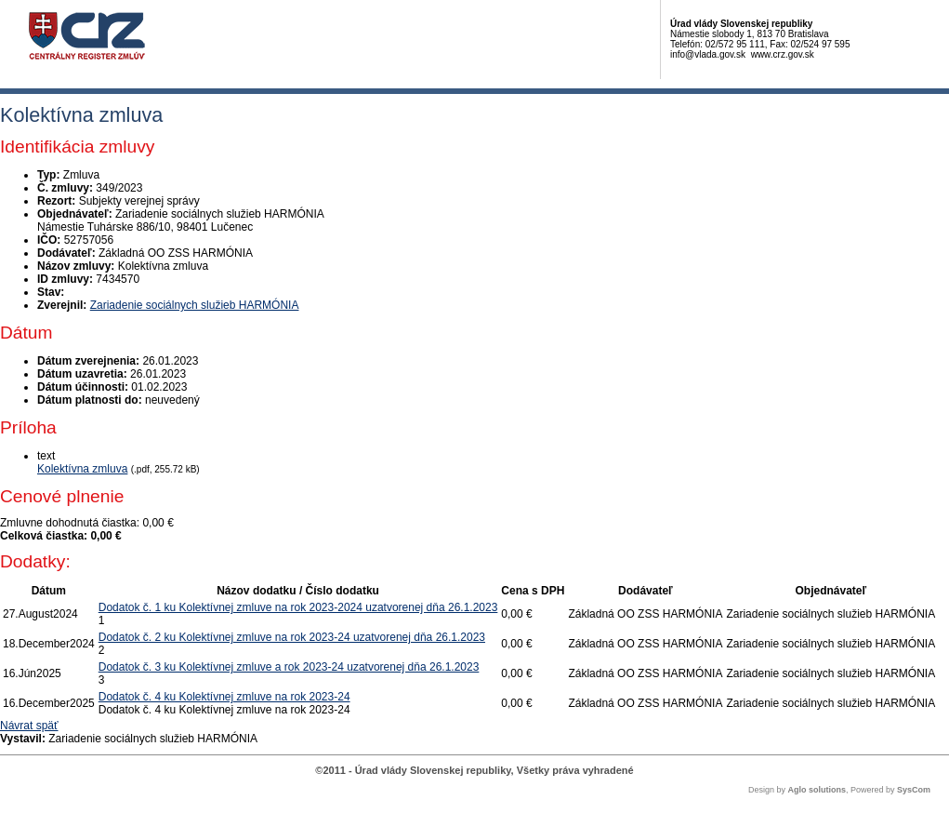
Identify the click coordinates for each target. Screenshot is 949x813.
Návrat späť (29, 725)
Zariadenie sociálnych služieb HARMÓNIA (194, 305)
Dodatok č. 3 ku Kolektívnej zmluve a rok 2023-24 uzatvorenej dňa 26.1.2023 (289, 666)
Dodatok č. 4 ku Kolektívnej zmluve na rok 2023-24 (224, 696)
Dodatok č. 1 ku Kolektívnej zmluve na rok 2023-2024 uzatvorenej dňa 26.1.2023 (298, 607)
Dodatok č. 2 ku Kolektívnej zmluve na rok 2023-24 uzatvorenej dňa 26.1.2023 (292, 637)
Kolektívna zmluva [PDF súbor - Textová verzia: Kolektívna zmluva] (82, 468)
